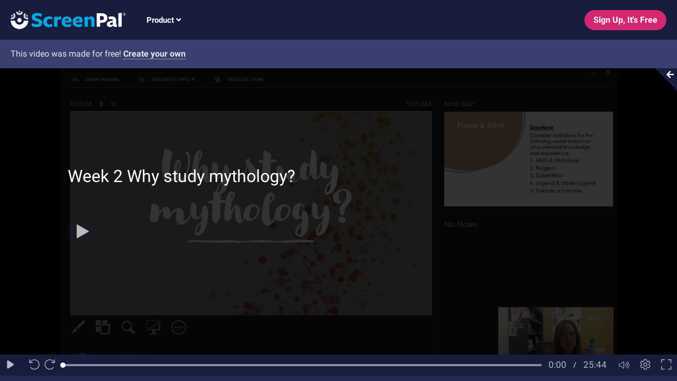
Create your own (154, 54)
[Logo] (63, 19)
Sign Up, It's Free (625, 20)
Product (164, 20)
